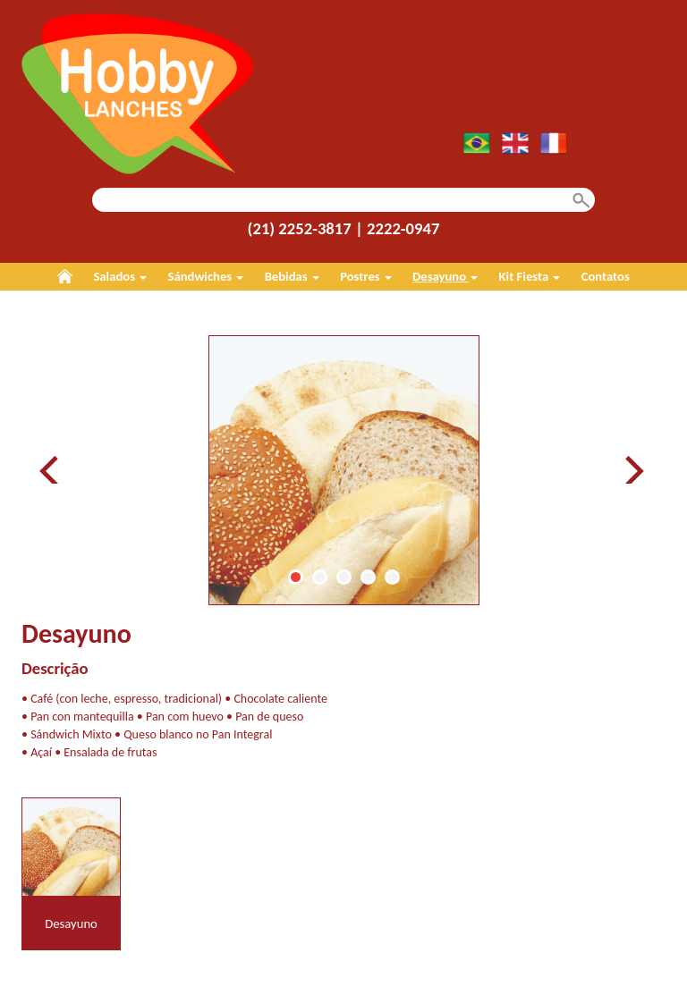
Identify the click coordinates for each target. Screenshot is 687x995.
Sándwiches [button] (206, 276)
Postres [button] (366, 276)
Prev (53, 470)
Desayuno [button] (445, 276)
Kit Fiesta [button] (530, 276)
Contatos (605, 276)
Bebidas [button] (292, 276)
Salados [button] (120, 276)
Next (633, 470)
